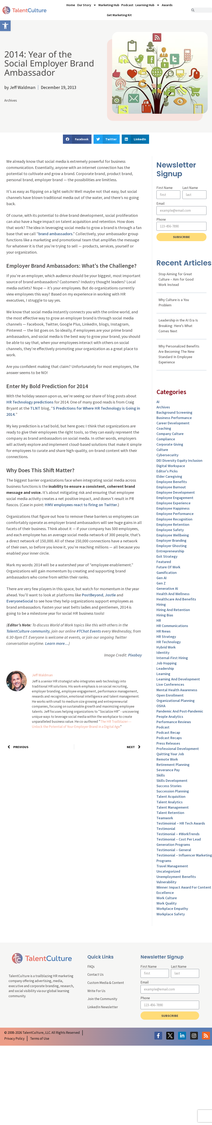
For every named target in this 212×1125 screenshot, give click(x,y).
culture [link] (162, 449)
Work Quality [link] (166, 903)
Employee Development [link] (175, 492)
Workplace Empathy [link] (172, 908)
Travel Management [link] (172, 866)
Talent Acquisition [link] (170, 796)
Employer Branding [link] (171, 540)
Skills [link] (160, 775)
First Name (164, 187)
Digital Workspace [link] (170, 465)
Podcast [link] (127, 5)
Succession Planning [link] (172, 791)
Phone (161, 219)
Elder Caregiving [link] (169, 476)
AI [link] (158, 401)
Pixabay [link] (135, 654)
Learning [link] (163, 673)
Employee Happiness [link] (173, 508)
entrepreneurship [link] (170, 551)
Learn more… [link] (57, 643)
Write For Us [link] (96, 991)
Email (160, 203)
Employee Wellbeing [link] (172, 535)
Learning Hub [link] (147, 5)
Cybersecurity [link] (167, 455)
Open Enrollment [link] (170, 695)
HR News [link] (163, 631)
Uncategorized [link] (168, 871)
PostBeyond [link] (92, 594)
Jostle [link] (110, 594)
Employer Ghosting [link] (171, 545)
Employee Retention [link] (172, 524)
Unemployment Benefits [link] (176, 876)
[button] (77, 139)
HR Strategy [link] (166, 636)
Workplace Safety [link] (170, 914)
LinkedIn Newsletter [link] (102, 1007)
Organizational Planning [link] (175, 700)
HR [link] (158, 620)
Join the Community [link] (102, 999)
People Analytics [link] (169, 716)
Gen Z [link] (161, 583)
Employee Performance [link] (175, 513)
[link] (5, 25)
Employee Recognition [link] (174, 519)
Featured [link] (163, 561)
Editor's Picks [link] (167, 471)
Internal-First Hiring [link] (172, 657)
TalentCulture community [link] (28, 631)
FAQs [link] (91, 966)
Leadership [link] (165, 668)
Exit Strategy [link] (166, 556)
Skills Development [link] (171, 780)
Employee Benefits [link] (171, 481)
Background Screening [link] (174, 412)
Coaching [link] (163, 428)
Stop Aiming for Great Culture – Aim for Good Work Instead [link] (176, 279)
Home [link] (70, 5)
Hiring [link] (161, 604)
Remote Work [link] (167, 759)
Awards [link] (167, 5)
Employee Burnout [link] (171, 487)
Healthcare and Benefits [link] (176, 599)
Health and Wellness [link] (173, 593)
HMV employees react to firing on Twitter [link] (81, 504)
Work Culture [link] (166, 898)
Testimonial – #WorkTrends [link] (178, 834)
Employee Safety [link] (170, 529)
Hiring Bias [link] (164, 615)
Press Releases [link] (168, 743)
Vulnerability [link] (166, 882)
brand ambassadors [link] (55, 233)
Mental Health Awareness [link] (176, 690)
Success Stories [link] (169, 785)
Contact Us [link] (95, 974)
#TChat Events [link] (89, 631)
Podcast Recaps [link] (169, 737)
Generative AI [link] (167, 588)
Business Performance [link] (174, 417)
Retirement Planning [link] (173, 764)
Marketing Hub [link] (108, 5)
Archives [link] (10, 100)
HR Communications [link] (172, 625)
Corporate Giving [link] (169, 444)
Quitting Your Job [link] (170, 754)
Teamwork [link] (164, 818)
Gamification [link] (166, 572)
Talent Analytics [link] (169, 802)
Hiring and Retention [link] (173, 609)
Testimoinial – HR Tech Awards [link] (180, 823)
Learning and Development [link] (178, 679)
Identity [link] (163, 652)
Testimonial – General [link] (173, 849)
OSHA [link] (160, 706)
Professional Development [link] (177, 748)
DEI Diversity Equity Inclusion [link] (179, 460)
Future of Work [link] (168, 567)
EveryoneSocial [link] (19, 601)
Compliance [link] (165, 439)
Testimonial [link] (165, 828)
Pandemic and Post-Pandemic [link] (179, 711)
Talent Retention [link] (170, 812)
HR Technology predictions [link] (30, 402)
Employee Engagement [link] (174, 497)
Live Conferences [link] (170, 684)
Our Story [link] (86, 5)
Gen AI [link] (161, 577)
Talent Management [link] (172, 807)
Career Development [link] (173, 423)
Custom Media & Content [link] (105, 982)
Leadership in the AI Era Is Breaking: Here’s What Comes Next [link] (178, 325)
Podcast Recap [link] (168, 732)
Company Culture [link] (170, 433)
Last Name (190, 187)
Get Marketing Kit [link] (119, 15)
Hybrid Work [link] (166, 647)
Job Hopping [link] (166, 663)
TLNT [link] (35, 408)
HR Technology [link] (168, 641)
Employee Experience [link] (173, 503)
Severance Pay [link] (168, 770)
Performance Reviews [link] (173, 721)
